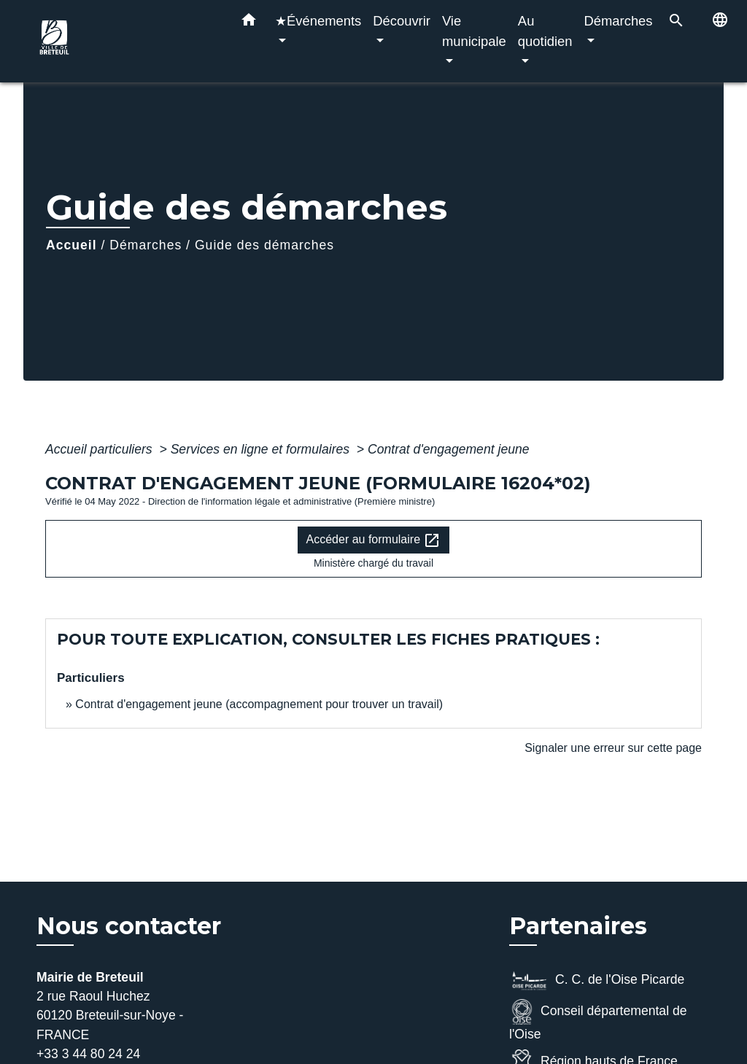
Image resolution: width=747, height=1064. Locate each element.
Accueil (71, 245)
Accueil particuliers (100, 449)
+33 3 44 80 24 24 (88, 1053)
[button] (248, 22)
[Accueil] (125, 41)
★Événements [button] (318, 20)
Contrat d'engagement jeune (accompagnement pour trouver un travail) (259, 704)
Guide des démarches (264, 245)
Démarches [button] (618, 20)
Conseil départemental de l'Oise (598, 1020)
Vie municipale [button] (474, 31)
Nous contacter (128, 926)
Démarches (145, 245)
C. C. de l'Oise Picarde (596, 980)
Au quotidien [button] (545, 31)
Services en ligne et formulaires (262, 449)
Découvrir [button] (401, 20)
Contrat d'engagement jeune (449, 449)
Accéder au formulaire (373, 540)
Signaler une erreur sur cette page (613, 748)
